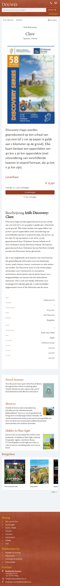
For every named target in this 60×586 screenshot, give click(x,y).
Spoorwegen (10, 525)
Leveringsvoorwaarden (13, 559)
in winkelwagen (30, 192)
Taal (6, 544)
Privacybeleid (10, 562)
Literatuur (9, 534)
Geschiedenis (10, 537)
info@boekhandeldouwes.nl (15, 579)
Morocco (10, 403)
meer (55, 492)
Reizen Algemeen (8, 20)
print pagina (52, 20)
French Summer (14, 379)
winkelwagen (53, 14)
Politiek (8, 540)
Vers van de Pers (11, 521)
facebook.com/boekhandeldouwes (18, 582)
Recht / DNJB (10, 528)
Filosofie (8, 531)
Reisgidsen (19, 20)
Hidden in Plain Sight (17, 430)
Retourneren (10, 556)
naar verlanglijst (30, 197)
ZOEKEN (52, 10)
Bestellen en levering (13, 553)
